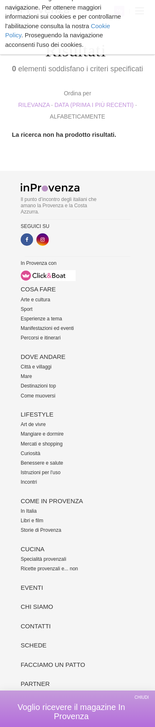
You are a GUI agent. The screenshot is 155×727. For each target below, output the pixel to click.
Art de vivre (33, 424)
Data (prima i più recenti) (94, 105)
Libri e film (32, 520)
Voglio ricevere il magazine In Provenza (71, 712)
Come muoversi (38, 396)
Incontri (29, 482)
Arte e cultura (35, 300)
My (119, 11)
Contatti (36, 626)
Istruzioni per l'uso (40, 472)
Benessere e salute (42, 463)
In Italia (29, 511)
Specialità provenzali (43, 559)
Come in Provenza (52, 500)
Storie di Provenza (41, 530)
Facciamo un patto (53, 664)
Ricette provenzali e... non (49, 569)
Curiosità (30, 453)
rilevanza (34, 105)
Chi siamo (37, 606)
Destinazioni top (38, 386)
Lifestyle (37, 414)
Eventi (32, 587)
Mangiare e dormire (42, 434)
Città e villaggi (36, 367)
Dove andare (43, 356)
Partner (35, 683)
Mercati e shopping (41, 444)
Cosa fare (38, 289)
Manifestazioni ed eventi (47, 328)
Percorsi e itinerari (41, 338)
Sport (27, 309)
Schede (34, 645)
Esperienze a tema (41, 319)
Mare (26, 376)
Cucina (33, 549)
